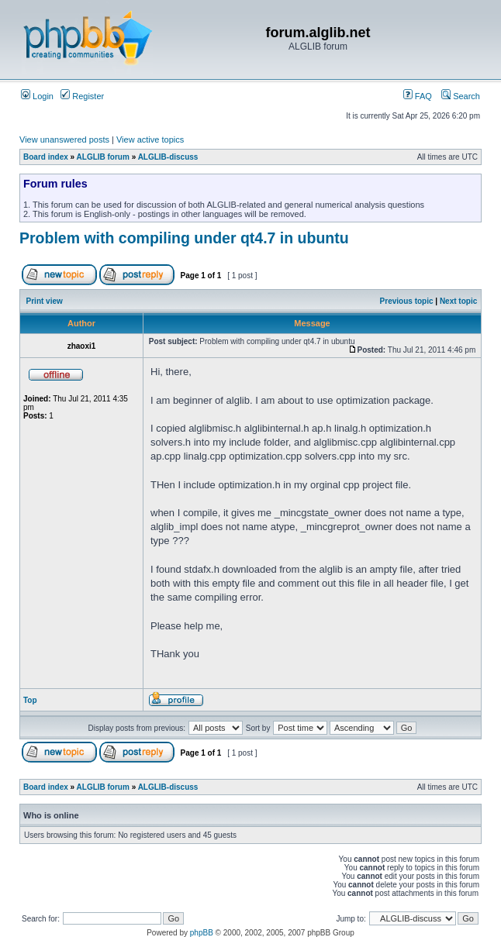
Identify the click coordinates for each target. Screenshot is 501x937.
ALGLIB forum (103, 157)
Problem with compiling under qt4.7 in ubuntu (184, 237)
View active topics (150, 139)
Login (37, 96)
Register (82, 96)
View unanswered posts (64, 139)
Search (460, 96)
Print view (44, 301)
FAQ (417, 96)
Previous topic (407, 301)
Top (30, 700)
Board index (45, 157)
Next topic (458, 301)
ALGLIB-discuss (168, 157)
